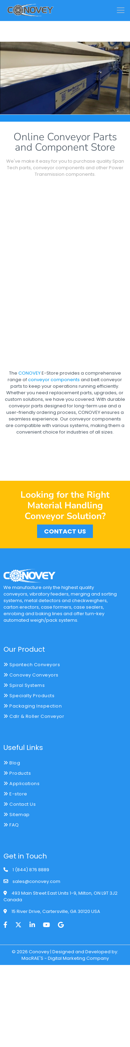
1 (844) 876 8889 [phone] (30, 869)
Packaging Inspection (32, 706)
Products (17, 773)
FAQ (11, 825)
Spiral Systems (24, 685)
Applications (21, 783)
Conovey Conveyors (31, 675)
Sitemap (16, 814)
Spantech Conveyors (31, 664)
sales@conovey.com (36, 881)
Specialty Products (28, 695)
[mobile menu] (121, 10)
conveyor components (54, 379)
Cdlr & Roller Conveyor (33, 716)
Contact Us (19, 804)
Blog (11, 763)
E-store (15, 794)
